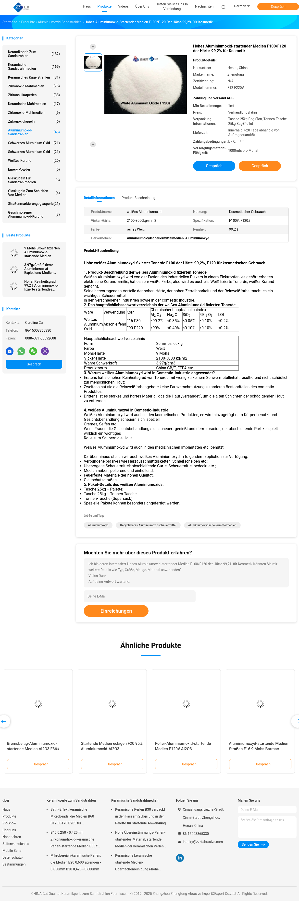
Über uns (9, 830)
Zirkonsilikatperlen (34, 95)
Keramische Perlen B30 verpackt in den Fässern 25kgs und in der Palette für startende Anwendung (140, 816)
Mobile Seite (11, 851)
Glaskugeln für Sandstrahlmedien (34, 180)
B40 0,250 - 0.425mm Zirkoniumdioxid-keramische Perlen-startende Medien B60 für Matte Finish (75, 840)
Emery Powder (34, 169)
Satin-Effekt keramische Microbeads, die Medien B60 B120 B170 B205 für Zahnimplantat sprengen (72, 817)
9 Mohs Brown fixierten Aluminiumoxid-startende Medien (42, 252)
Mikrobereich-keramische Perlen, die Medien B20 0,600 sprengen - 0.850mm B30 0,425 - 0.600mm (75, 862)
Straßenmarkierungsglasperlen (34, 203)
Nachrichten (11, 837)
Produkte (9, 816)
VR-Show (9, 823)
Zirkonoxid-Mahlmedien (34, 112)
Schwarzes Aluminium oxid (34, 142)
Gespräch (278, 7)
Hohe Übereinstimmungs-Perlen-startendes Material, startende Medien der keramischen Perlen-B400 (140, 840)
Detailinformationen (99, 198)
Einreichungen (116, 611)
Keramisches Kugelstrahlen (34, 77)
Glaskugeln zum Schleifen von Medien (34, 193)
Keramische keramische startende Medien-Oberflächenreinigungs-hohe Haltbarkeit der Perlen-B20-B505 (140, 863)
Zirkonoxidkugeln (34, 121)
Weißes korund (34, 160)
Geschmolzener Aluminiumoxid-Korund (34, 214)
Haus (6, 809)
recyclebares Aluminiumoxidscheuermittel (148, 525)
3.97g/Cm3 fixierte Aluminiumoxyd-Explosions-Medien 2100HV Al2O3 (38, 269)
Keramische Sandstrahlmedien (34, 66)
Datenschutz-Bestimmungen (13, 860)
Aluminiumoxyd (98, 525)
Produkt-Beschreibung (138, 198)
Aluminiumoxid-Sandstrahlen (34, 132)
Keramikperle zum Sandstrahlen (34, 54)
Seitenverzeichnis (15, 844)
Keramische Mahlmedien (34, 103)
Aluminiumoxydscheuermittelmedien (212, 525)
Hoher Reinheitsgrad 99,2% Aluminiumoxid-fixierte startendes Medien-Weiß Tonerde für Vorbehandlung (41, 285)
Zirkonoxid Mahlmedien (34, 86)
